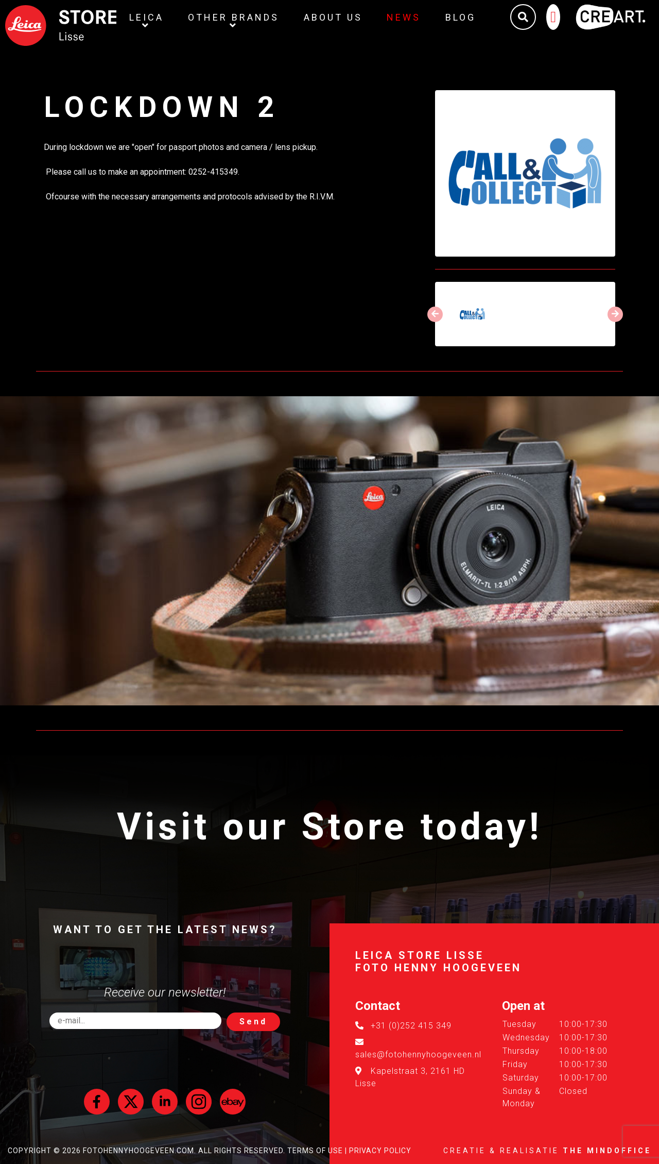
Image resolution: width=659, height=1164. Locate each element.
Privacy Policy (380, 1150)
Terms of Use (315, 1150)
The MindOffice (607, 1150)
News (407, 17)
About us (336, 17)
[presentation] (435, 314)
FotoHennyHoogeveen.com (138, 1150)
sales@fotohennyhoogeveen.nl (418, 1054)
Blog (464, 17)
